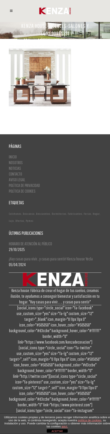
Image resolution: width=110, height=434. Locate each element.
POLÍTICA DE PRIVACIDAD (24, 185)
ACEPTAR (57, 431)
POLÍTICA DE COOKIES (22, 191)
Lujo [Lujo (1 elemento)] (11, 220)
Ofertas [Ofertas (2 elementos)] (19, 220)
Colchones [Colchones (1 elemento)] (15, 213)
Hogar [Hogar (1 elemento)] (96, 213)
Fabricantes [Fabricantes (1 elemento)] (75, 213)
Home (20, 39)
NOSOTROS (16, 162)
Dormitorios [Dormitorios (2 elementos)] (59, 213)
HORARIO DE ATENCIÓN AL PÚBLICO (30, 243)
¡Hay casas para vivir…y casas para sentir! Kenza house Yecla (51, 258)
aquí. (65, 426)
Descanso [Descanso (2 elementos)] (29, 213)
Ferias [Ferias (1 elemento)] (87, 213)
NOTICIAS (15, 168)
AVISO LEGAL (17, 179)
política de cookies (89, 420)
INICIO (13, 156)
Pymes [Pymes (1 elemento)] (30, 220)
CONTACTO (15, 173)
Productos (32, 39)
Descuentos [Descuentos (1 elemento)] (43, 213)
